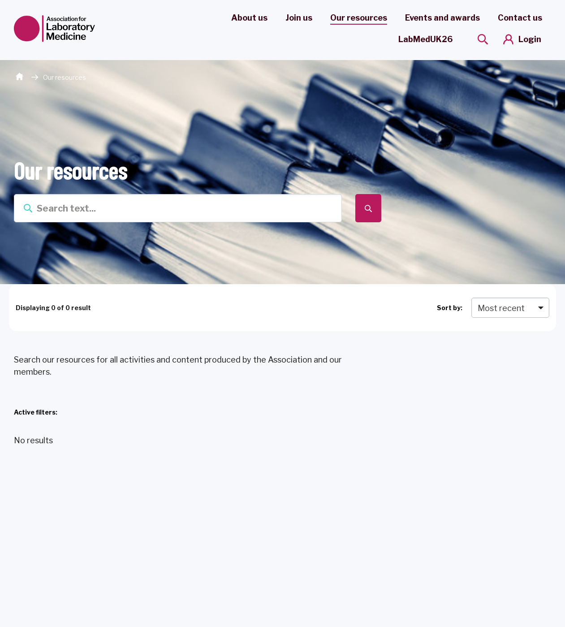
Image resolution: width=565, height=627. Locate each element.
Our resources (358, 17)
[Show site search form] (483, 39)
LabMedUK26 (425, 39)
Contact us (520, 17)
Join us (298, 17)
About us (249, 17)
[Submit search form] (368, 208)
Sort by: (449, 307)
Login (529, 39)
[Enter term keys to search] (178, 208)
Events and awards (442, 17)
